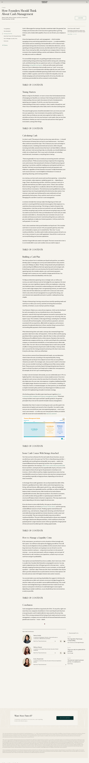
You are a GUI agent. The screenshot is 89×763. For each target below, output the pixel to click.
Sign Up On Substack (65, 717)
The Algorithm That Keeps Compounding (75, 639)
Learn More (72, 34)
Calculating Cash (7, 31)
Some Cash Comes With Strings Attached (12, 36)
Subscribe (80, 17)
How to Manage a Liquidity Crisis (10, 38)
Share (5, 45)
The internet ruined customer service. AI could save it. (76, 660)
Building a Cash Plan (8, 33)
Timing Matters (7, 28)
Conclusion (6, 41)
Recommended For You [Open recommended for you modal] (73, 633)
